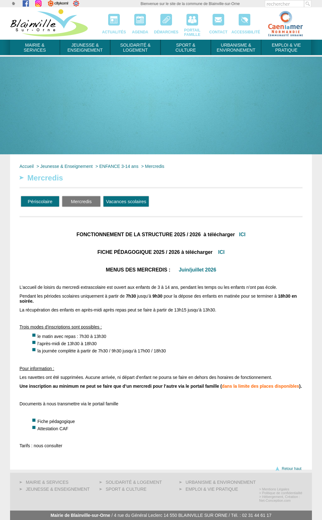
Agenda (140, 22)
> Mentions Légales (274, 489)
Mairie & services (35, 48)
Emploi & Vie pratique (286, 48)
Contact (218, 22)
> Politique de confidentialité (280, 493)
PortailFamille (192, 22)
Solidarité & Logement (135, 48)
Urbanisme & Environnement (236, 48)
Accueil (26, 166)
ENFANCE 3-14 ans (119, 166)
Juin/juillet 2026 (197, 269)
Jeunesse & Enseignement (85, 48)
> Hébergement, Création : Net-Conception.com (279, 498)
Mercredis (154, 166)
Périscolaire (40, 201)
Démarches (166, 22)
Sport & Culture (185, 48)
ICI (242, 234)
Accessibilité (244, 22)
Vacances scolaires (126, 201)
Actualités (114, 22)
